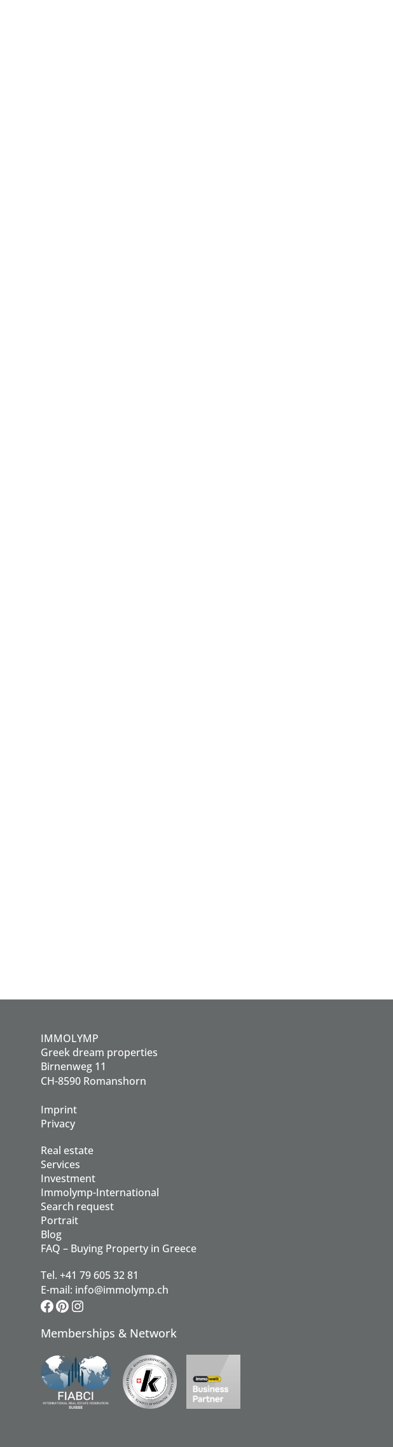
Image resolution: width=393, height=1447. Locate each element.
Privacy (58, 1124)
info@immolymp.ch (122, 1290)
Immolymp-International (100, 1192)
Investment (68, 1178)
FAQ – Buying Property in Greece (119, 1248)
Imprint (59, 1110)
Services (60, 1164)
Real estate (67, 1150)
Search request (77, 1206)
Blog (51, 1234)
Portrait (59, 1220)
